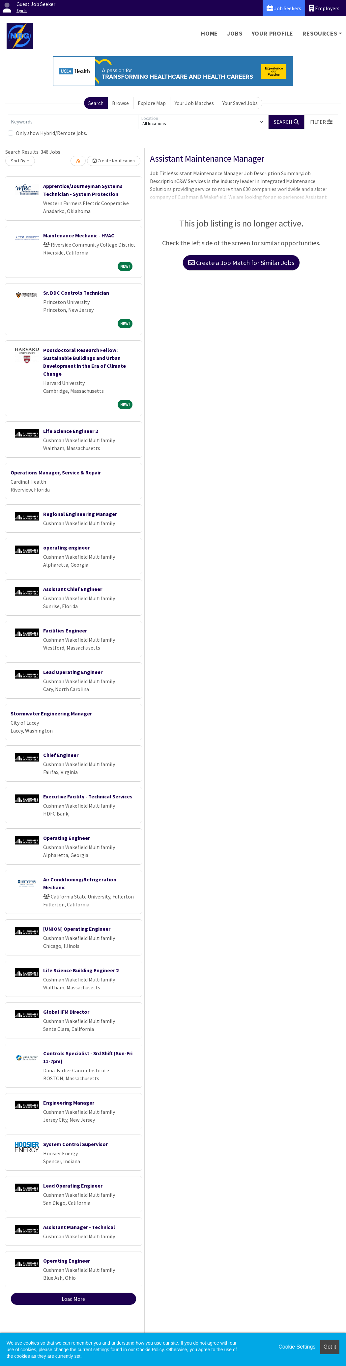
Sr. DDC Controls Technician (76, 292)
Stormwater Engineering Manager (51, 713)
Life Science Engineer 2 (70, 431)
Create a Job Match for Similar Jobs (241, 262)
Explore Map (152, 103)
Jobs (234, 33)
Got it (330, 1347)
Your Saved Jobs (240, 103)
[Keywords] (73, 122)
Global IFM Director (66, 1011)
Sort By (18, 161)
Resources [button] (320, 33)
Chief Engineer (60, 755)
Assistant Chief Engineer (72, 589)
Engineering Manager (68, 1102)
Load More (73, 1299)
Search (95, 103)
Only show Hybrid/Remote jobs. (51, 133)
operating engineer (66, 547)
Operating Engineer (66, 838)
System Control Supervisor (75, 1144)
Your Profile (273, 33)
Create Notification (114, 161)
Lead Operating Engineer (72, 672)
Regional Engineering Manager (80, 514)
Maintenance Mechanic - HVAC (78, 235)
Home (209, 33)
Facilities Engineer (65, 630)
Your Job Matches (194, 103)
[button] (321, 122)
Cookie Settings (296, 1347)
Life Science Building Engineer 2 (81, 970)
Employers (324, 8)
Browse (120, 103)
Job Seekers (284, 8)
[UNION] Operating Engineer (76, 928)
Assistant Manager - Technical (79, 1227)
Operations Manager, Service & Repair (56, 472)
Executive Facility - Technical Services (87, 796)
